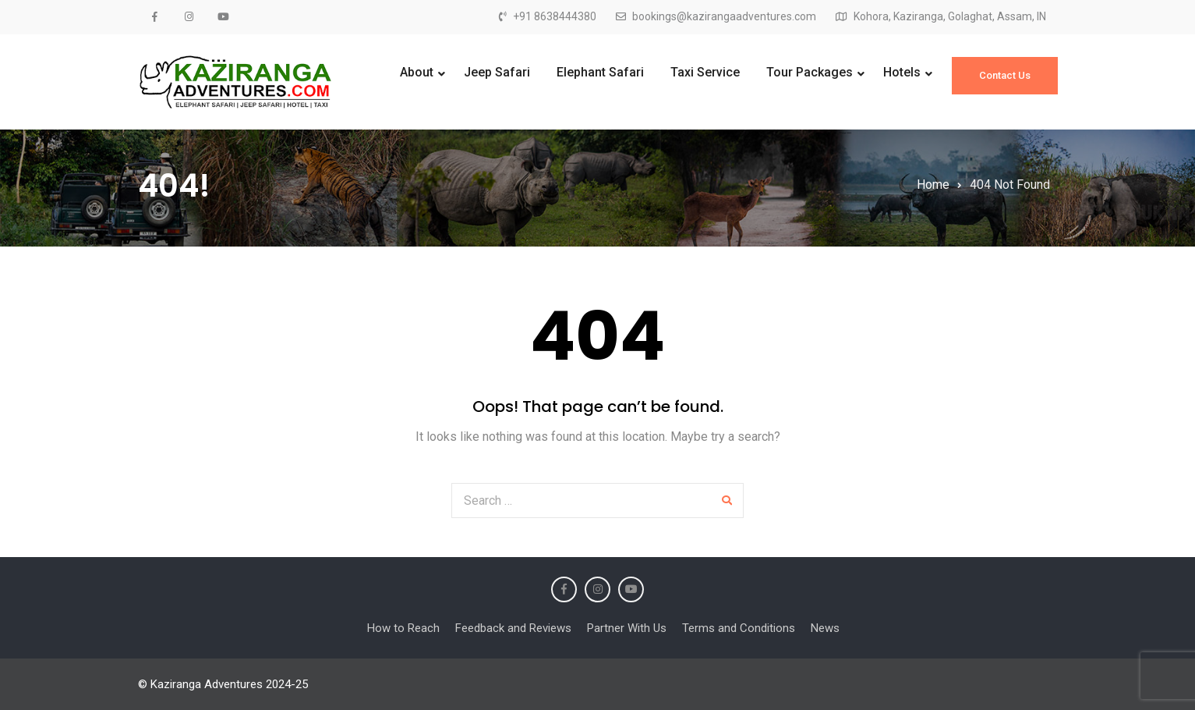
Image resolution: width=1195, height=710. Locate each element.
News (825, 628)
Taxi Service (705, 72)
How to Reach (403, 628)
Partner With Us (626, 628)
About (416, 72)
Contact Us (1005, 75)
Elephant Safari (600, 72)
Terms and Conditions (738, 628)
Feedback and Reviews (513, 628)
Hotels (902, 72)
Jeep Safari (497, 72)
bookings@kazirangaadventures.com (724, 16)
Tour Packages (809, 72)
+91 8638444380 (554, 16)
